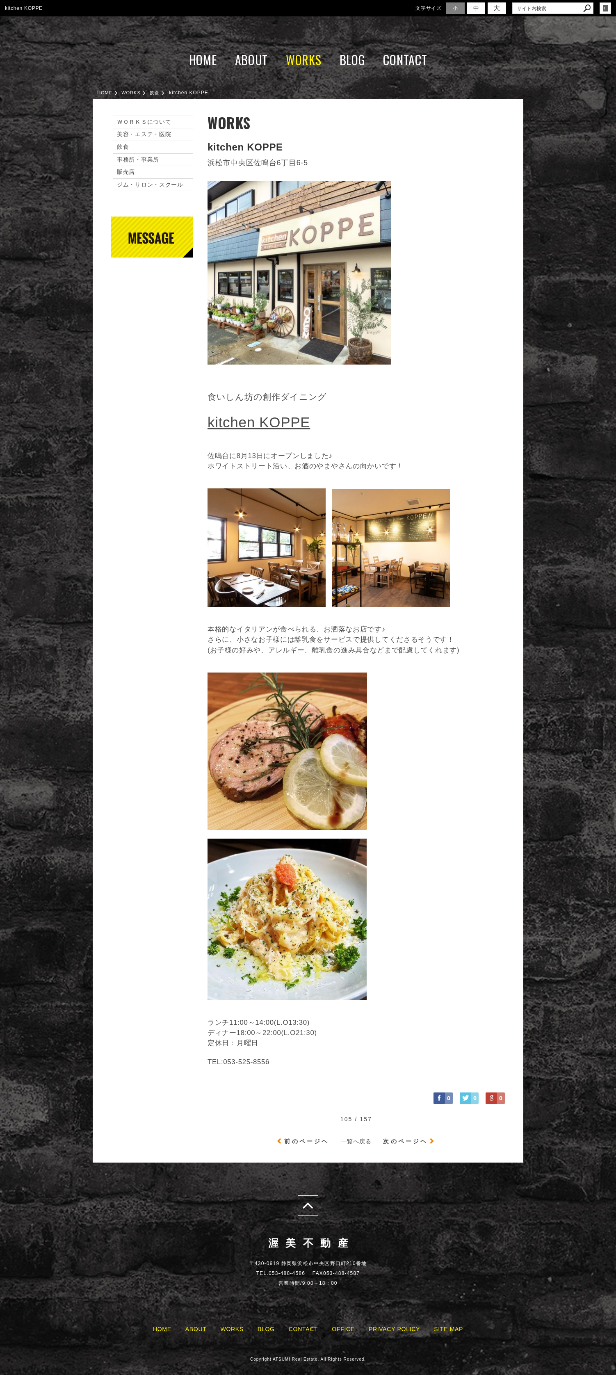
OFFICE (343, 1329)
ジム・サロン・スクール (150, 184)
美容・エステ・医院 (144, 134)
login (605, 8)
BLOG (352, 59)
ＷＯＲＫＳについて (144, 122)
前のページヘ (306, 1141)
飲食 (123, 147)
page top (308, 1205)
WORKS (304, 59)
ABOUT (251, 59)
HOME (203, 59)
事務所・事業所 (138, 159)
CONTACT (405, 59)
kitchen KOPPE (259, 422)
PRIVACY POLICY (394, 1329)
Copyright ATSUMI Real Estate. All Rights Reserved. (308, 1359)
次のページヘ (405, 1141)
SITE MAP (448, 1329)
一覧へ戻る (356, 1141)
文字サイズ (428, 8)
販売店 (126, 172)
